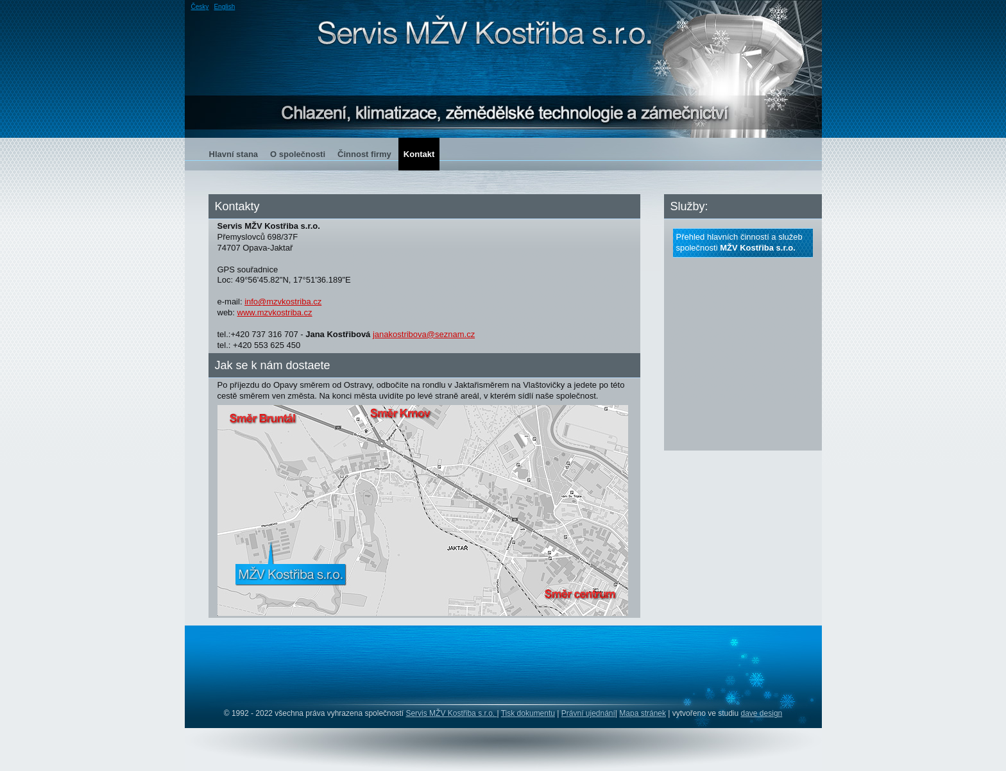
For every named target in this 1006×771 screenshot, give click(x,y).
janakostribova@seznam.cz (424, 334)
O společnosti (297, 154)
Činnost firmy (364, 154)
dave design (762, 713)
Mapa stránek (642, 713)
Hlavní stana (234, 154)
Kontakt (419, 154)
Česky (200, 6)
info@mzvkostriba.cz (282, 301)
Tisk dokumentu (528, 713)
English (224, 6)
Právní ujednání (588, 713)
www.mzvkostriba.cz (274, 312)
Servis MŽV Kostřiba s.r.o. (451, 713)
